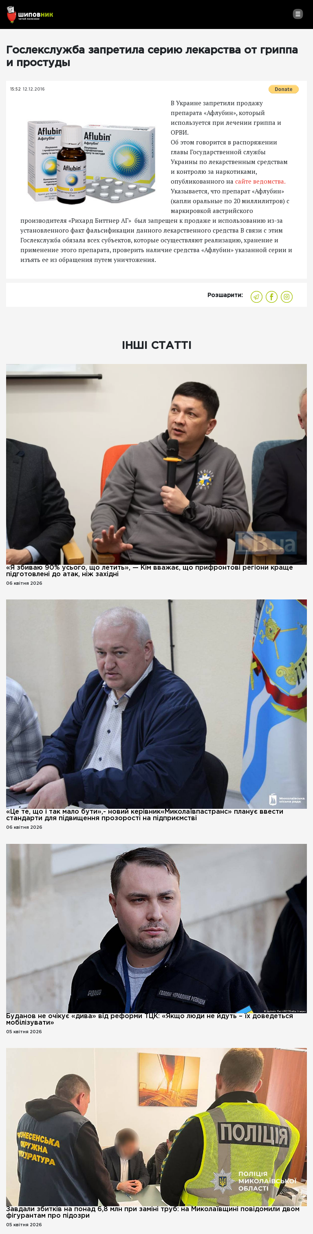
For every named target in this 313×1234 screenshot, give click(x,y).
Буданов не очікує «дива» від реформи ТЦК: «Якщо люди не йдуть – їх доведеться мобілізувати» (149, 1019)
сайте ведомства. (259, 181)
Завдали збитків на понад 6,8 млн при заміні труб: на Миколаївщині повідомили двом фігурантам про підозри (153, 1212)
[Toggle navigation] (298, 14)
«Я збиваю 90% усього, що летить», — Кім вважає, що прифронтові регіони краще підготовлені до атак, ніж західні (149, 571)
